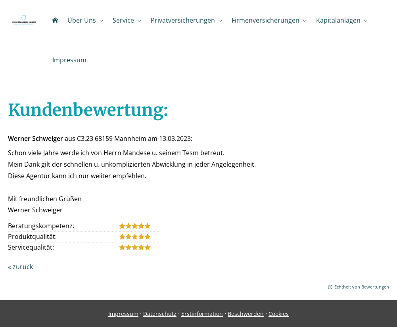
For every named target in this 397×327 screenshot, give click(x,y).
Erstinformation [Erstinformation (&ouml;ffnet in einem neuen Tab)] (202, 313)
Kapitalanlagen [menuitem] (338, 20)
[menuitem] (55, 20)
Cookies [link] (279, 313)
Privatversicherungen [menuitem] (183, 20)
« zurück (20, 266)
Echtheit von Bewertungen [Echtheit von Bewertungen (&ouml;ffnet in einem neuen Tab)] (361, 287)
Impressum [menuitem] (69, 60)
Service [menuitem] (123, 20)
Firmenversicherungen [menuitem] (265, 20)
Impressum (123, 313)
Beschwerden (246, 313)
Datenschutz (159, 313)
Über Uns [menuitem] (81, 20)
